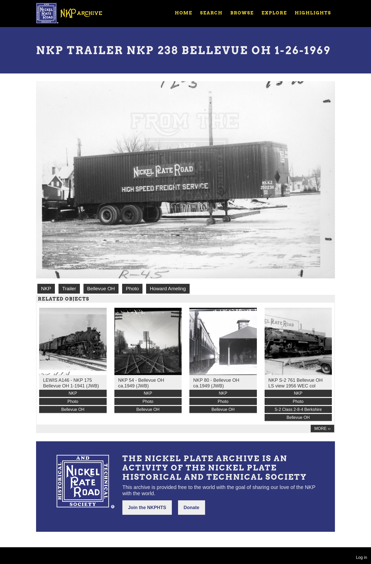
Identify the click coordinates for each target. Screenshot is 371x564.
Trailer (69, 288)
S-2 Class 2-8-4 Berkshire (298, 409)
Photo (132, 288)
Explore (274, 12)
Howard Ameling (168, 288)
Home (183, 12)
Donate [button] (191, 507)
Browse (242, 12)
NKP (46, 288)
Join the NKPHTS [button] (147, 507)
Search (211, 12)
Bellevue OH (101, 288)
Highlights (313, 12)
